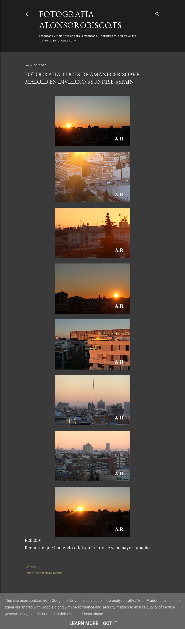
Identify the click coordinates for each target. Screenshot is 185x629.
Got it (110, 623)
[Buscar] (157, 13)
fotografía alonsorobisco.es (80, 19)
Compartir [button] (32, 566)
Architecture (43, 573)
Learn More (83, 623)
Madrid (58, 573)
